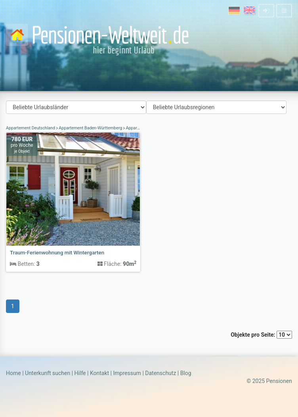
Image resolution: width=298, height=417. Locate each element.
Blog (185, 373)
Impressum (127, 373)
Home (13, 373)
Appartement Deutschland (31, 128)
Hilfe (80, 373)
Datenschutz (160, 373)
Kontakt (99, 373)
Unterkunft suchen (47, 373)
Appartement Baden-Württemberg (90, 128)
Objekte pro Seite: (261, 335)
